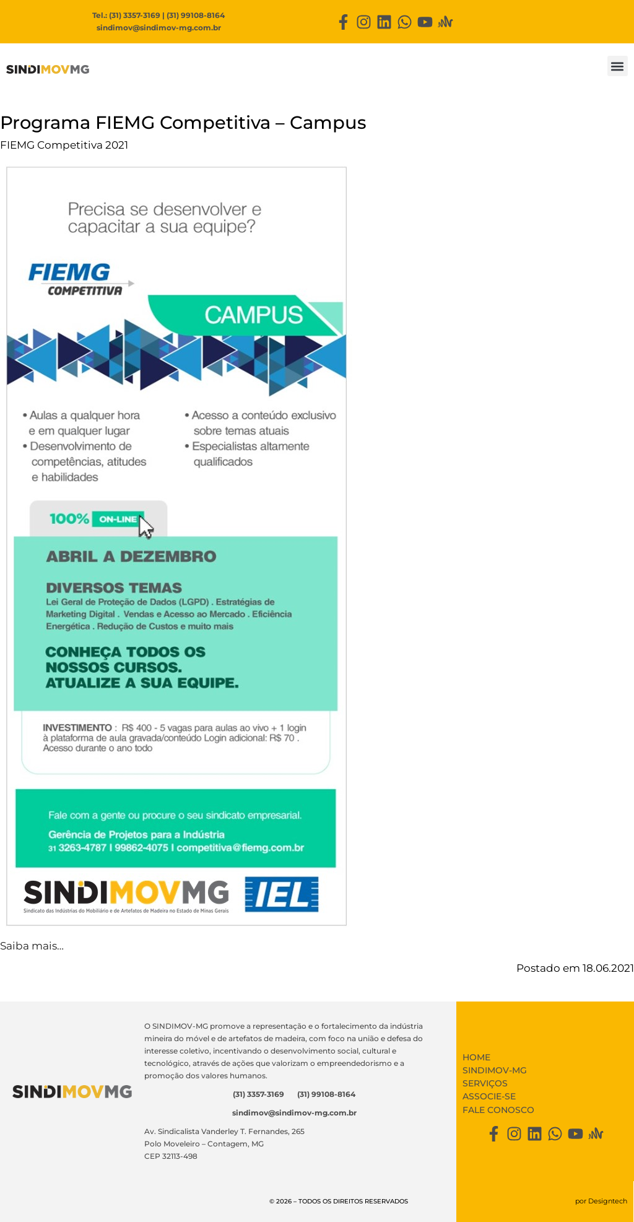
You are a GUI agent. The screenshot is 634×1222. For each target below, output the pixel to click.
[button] (617, 66)
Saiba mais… (32, 946)
